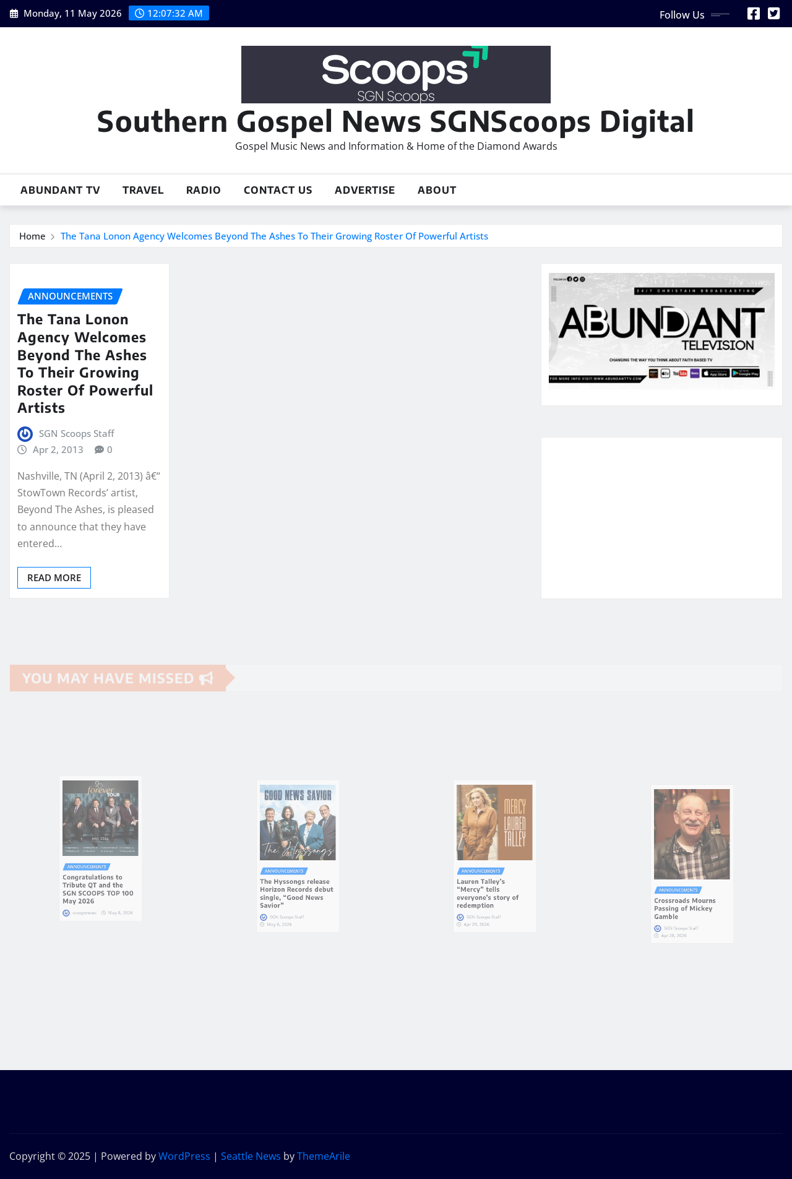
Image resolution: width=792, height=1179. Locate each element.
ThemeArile (323, 1156)
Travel (143, 190)
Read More (54, 577)
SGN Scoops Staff (76, 433)
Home (32, 236)
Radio (204, 190)
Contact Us (278, 190)
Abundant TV (60, 190)
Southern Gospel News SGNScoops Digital (396, 120)
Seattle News (251, 1156)
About (437, 190)
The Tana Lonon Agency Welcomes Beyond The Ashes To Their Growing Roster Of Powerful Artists (274, 236)
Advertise (365, 190)
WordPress (184, 1156)
